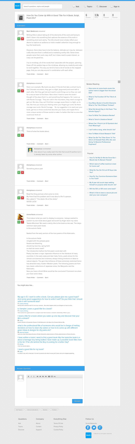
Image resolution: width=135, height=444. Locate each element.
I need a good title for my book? (31, 349)
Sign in (114, 6)
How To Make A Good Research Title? (102, 134)
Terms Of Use (58, 423)
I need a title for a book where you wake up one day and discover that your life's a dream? (48, 317)
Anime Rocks (31, 214)
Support (39, 430)
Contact (38, 426)
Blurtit (18, 6)
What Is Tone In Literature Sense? (100, 119)
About (38, 423)
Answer (77, 401)
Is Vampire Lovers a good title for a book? (35, 309)
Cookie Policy (58, 430)
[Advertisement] (51, 136)
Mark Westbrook (32, 31)
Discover (101, 6)
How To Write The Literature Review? (102, 115)
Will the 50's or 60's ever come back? (102, 189)
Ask (76, 6)
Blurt (46, 74)
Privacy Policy (58, 426)
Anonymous (31, 83)
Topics (88, 6)
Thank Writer (31, 74)
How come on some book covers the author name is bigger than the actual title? (102, 90)
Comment (40, 74)
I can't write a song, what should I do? (102, 130)
